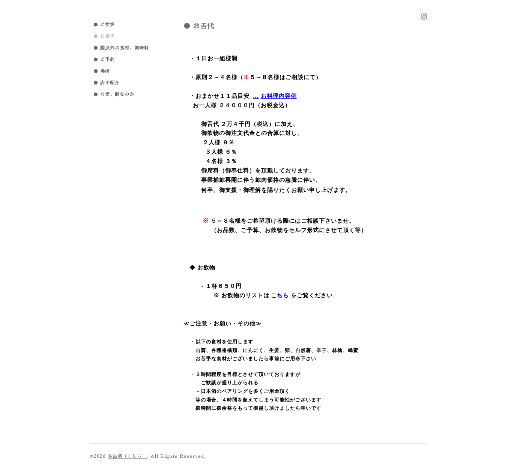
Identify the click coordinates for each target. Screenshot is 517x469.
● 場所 (101, 71)
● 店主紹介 (106, 83)
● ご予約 (104, 59)
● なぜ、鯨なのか (113, 94)
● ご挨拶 (104, 24)
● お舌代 (104, 36)
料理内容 (279, 96)
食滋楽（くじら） (127, 456)
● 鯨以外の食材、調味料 (121, 48)
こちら (280, 295)
